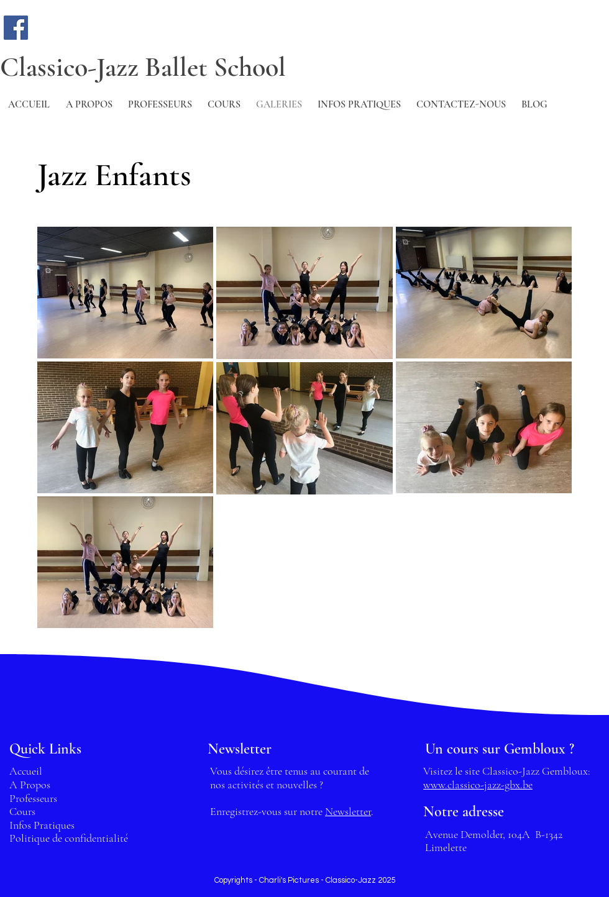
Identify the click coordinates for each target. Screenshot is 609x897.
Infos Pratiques (42, 825)
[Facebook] (16, 28)
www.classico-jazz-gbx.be (478, 784)
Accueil (25, 771)
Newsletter (348, 811)
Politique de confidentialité (68, 838)
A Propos (29, 784)
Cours (22, 811)
